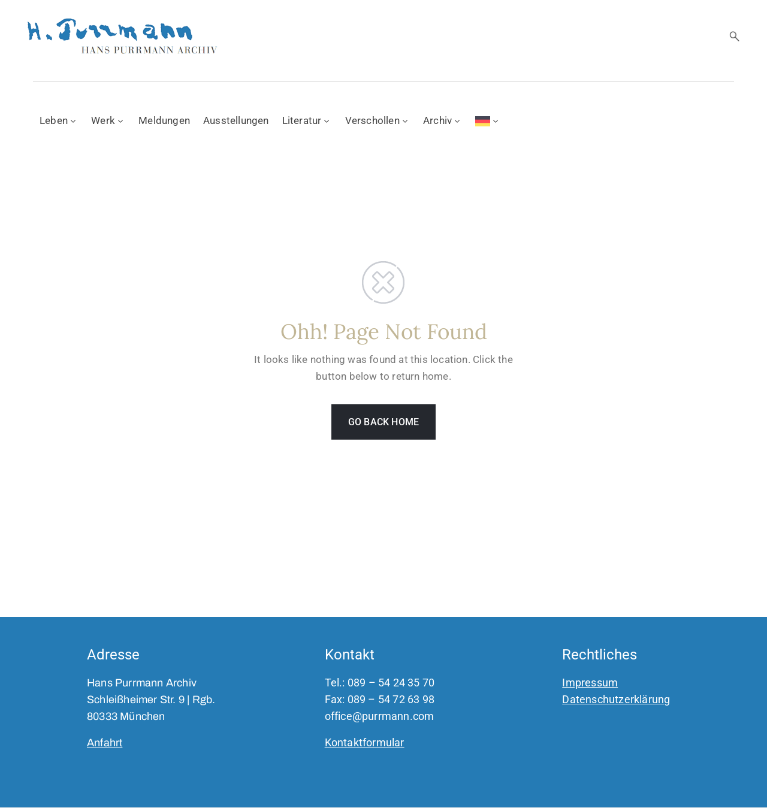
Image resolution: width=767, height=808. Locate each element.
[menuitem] (487, 120)
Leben (59, 120)
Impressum (590, 682)
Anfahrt (104, 743)
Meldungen (164, 120)
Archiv (442, 120)
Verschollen (377, 120)
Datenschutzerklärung (616, 699)
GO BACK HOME (383, 422)
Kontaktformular (364, 742)
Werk (108, 120)
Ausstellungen (236, 120)
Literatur (307, 120)
